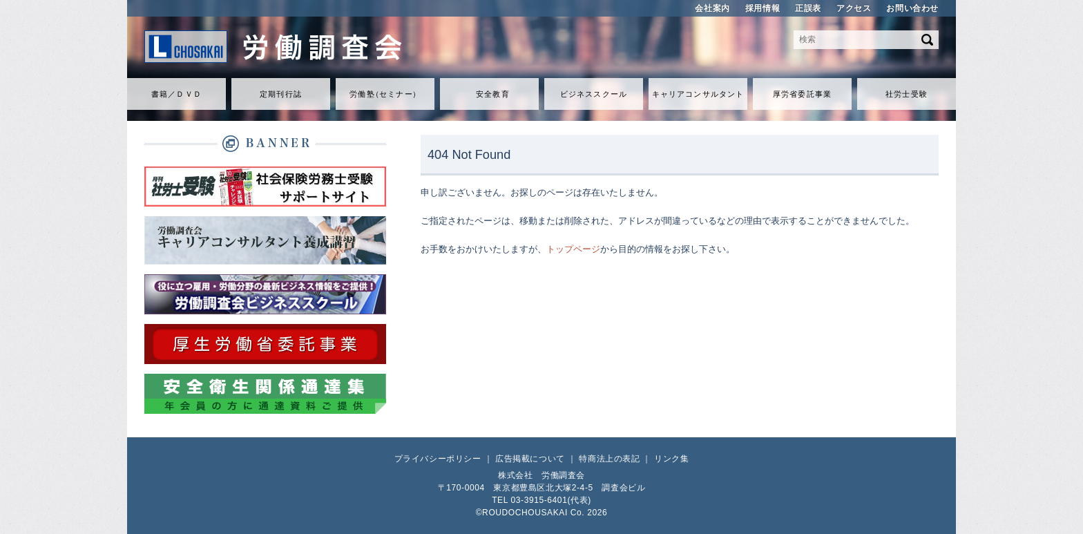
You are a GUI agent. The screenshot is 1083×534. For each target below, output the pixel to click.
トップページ (573, 249)
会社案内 (712, 8)
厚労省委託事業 (802, 94)
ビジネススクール (593, 94)
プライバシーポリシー (437, 459)
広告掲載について (530, 459)
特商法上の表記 (609, 459)
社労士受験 (906, 94)
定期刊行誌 (281, 94)
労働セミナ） (384, 94)
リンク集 (671, 459)
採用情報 (762, 8)
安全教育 (492, 94)
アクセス (853, 8)
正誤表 (808, 8)
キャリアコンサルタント (698, 94)
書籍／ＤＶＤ (176, 94)
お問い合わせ (912, 8)
